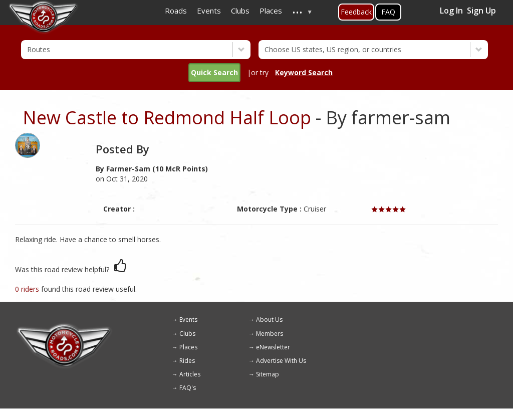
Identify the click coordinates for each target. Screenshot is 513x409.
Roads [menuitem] (176, 11)
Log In (451, 10)
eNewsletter (273, 347)
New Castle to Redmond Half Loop (167, 117)
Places (188, 347)
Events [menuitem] (209, 11)
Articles (189, 374)
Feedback (356, 12)
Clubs (187, 333)
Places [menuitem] (271, 11)
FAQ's (187, 387)
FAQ (388, 12)
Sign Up (481, 10)
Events (188, 319)
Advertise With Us (281, 360)
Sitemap (267, 374)
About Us (269, 319)
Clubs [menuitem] (240, 11)
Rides (187, 360)
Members (269, 333)
